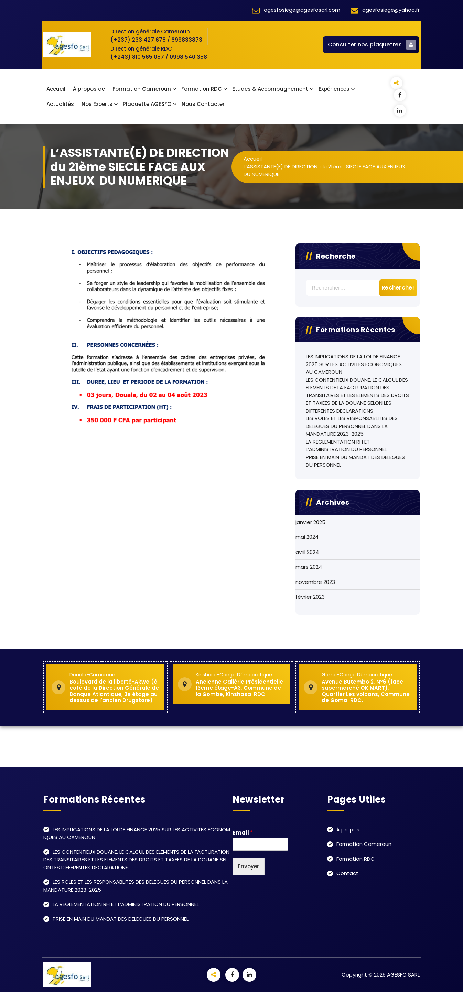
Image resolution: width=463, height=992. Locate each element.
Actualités (60, 104)
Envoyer (248, 866)
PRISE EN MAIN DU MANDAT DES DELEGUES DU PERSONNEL (355, 461)
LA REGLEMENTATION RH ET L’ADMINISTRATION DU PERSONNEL (346, 445)
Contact (347, 873)
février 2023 (310, 596)
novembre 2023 (315, 582)
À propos (347, 829)
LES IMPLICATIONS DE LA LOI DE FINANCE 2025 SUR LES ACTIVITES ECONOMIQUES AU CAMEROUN (354, 364)
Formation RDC (201, 88)
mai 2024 (307, 537)
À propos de (89, 88)
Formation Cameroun (141, 88)
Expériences (334, 88)
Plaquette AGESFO (147, 104)
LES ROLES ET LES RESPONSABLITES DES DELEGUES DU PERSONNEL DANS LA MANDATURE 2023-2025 (352, 426)
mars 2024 (308, 566)
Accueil (55, 88)
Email (243, 833)
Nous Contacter (203, 104)
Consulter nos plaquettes (372, 45)
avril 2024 (307, 552)
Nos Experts (97, 104)
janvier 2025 (310, 522)
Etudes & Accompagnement (270, 88)
